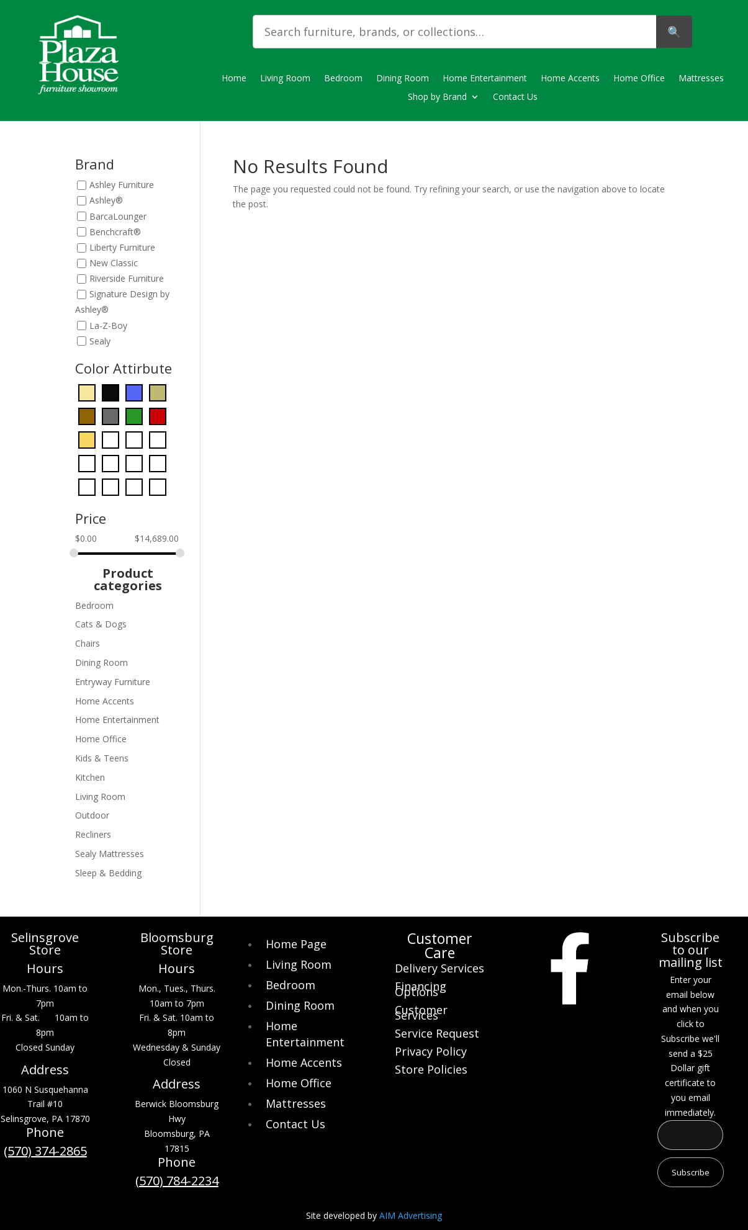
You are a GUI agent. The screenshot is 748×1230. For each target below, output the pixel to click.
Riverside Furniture (126, 279)
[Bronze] (157, 392)
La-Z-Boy (108, 325)
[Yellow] (157, 486)
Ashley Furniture (121, 185)
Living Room (285, 79)
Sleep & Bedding (108, 873)
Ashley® (106, 201)
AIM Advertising (410, 1215)
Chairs (87, 643)
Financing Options (420, 990)
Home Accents (570, 79)
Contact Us (515, 97)
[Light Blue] (157, 439)
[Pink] (157, 463)
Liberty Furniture (122, 247)
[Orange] (110, 463)
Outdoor (92, 815)
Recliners (93, 834)
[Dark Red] (157, 415)
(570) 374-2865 (45, 1150)
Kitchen (90, 777)
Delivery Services (439, 970)
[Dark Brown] (87, 415)
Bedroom (343, 79)
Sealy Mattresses (109, 854)
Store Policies (431, 1071)
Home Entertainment (485, 79)
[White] (134, 486)
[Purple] (87, 486)
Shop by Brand (437, 97)
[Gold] (87, 439)
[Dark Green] (134, 415)
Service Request (437, 1035)
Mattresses (701, 79)
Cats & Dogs (101, 624)
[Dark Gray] (110, 415)
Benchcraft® (115, 232)
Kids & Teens (101, 758)
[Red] (110, 486)
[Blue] (134, 392)
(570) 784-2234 (177, 1180)
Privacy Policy (431, 1053)
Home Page (296, 943)
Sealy (99, 341)
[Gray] (110, 439)
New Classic (113, 263)
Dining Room (402, 79)
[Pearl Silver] (134, 463)
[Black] (110, 392)
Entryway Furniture (112, 682)
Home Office (639, 79)
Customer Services (421, 1014)
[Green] (134, 439)
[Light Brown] (87, 463)
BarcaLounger (117, 216)
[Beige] (87, 392)
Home (234, 79)
